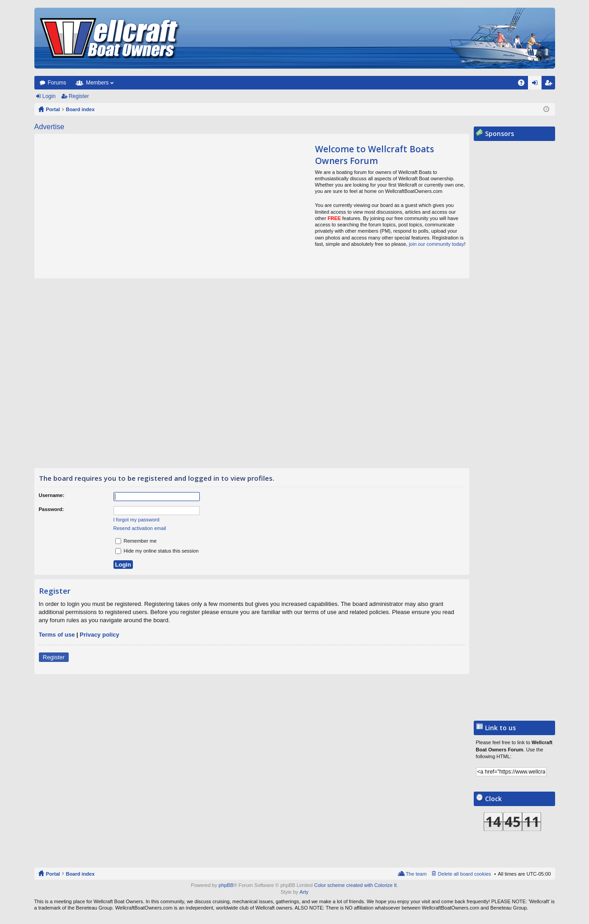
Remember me (136, 541)
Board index (80, 874)
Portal (53, 109)
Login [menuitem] (536, 84)
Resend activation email (139, 528)
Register (79, 96)
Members (97, 83)
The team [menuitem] (415, 874)
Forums (57, 83)
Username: (52, 495)
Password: (51, 509)
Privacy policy (99, 634)
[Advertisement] (119, 206)
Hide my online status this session (157, 550)
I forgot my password (136, 519)
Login (49, 96)
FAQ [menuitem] (524, 84)
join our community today (436, 244)
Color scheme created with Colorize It (355, 885)
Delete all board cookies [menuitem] (464, 874)
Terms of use (57, 634)
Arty (304, 892)
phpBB (226, 885)
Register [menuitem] (550, 84)
